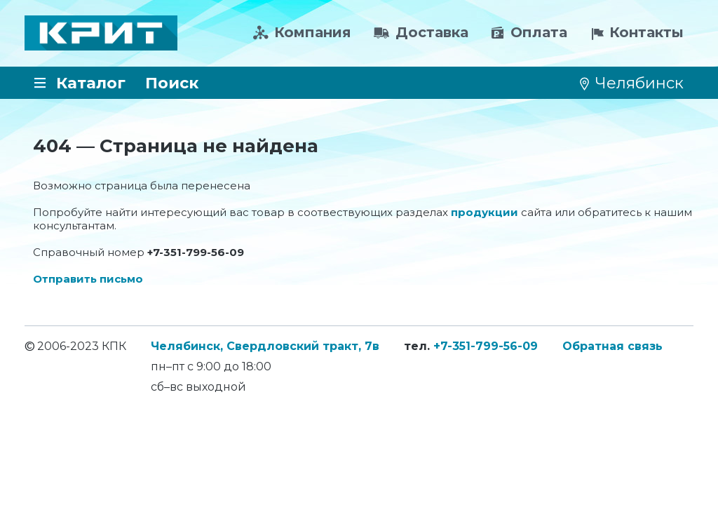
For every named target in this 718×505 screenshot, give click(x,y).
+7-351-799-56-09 (485, 346)
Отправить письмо (88, 278)
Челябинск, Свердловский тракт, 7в (265, 346)
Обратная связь (612, 346)
